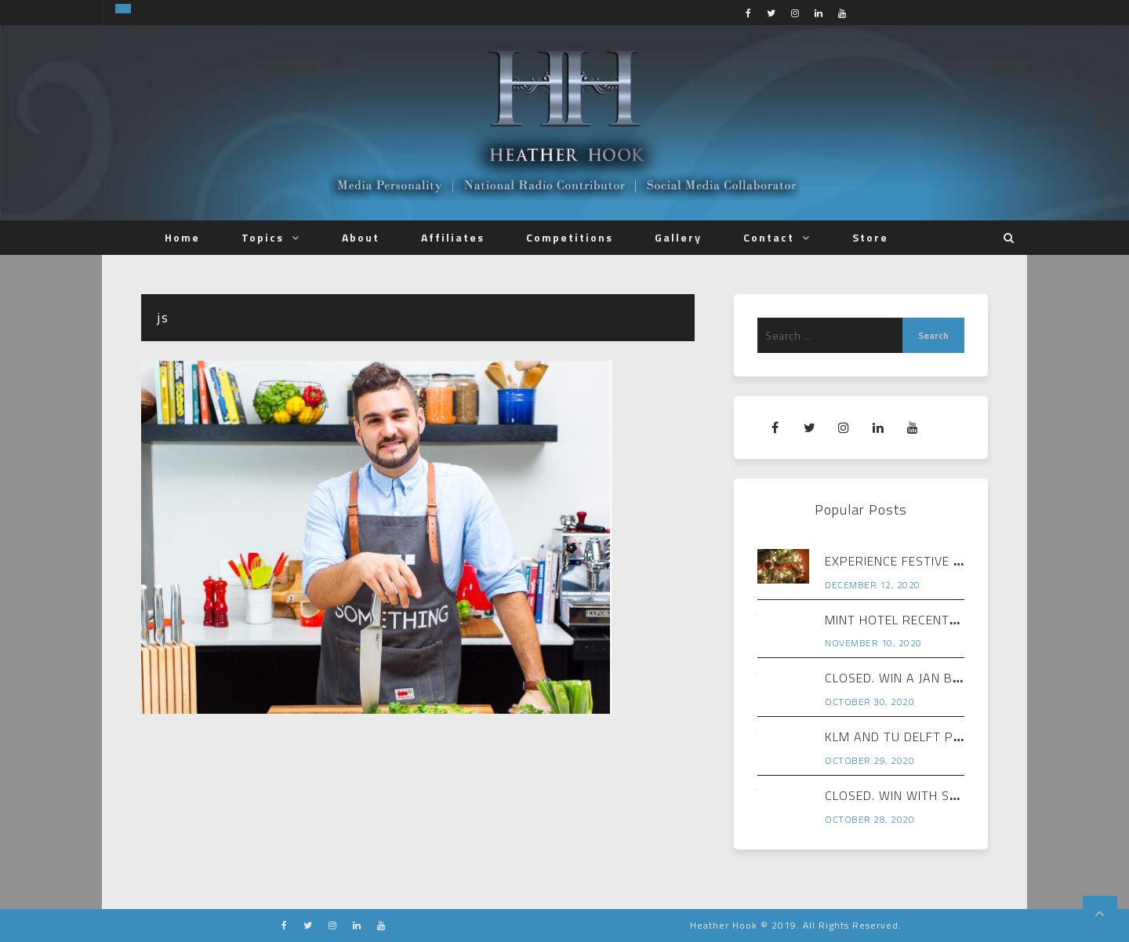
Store (870, 237)
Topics (262, 237)
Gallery (678, 237)
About (360, 237)
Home (182, 237)
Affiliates (453, 237)
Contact (768, 237)
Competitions (569, 237)
